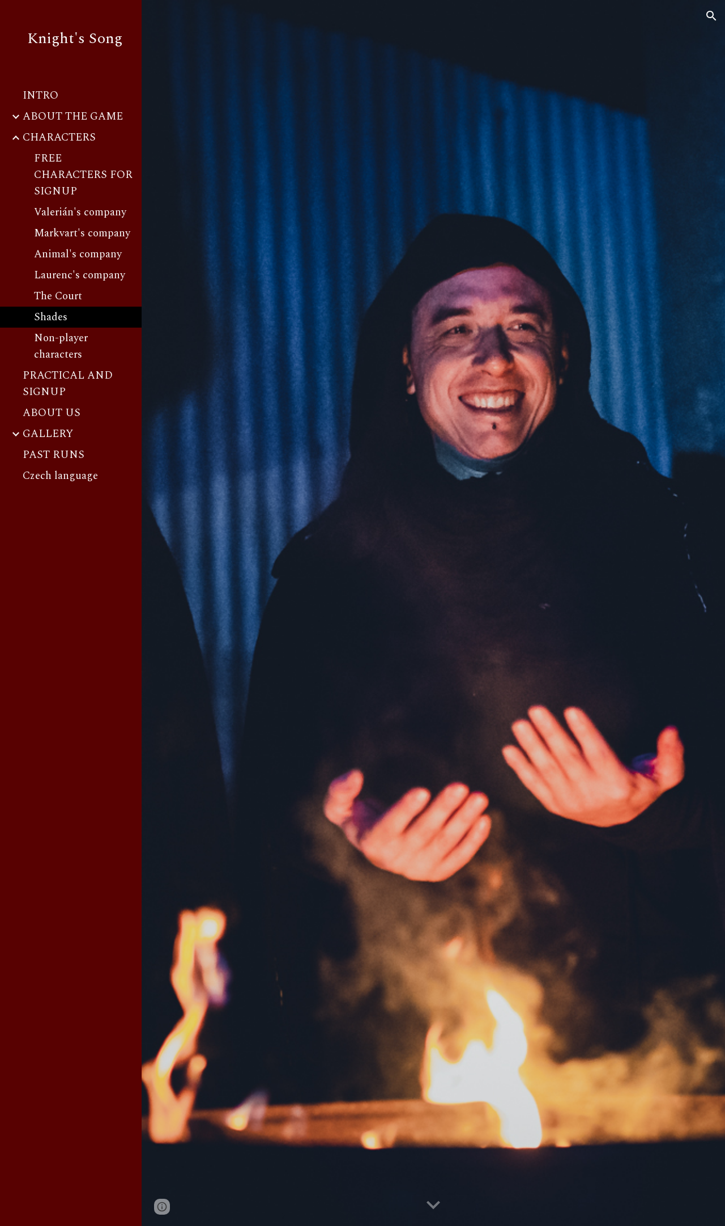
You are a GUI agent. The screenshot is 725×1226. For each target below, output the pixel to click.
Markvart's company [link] (82, 233)
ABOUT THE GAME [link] (73, 116)
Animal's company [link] (78, 254)
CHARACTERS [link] (59, 137)
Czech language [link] (60, 476)
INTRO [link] (40, 95)
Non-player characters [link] (61, 346)
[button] (711, 15)
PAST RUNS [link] (53, 455)
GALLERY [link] (48, 434)
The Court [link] (58, 296)
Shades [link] (50, 317)
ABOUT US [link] (51, 413)
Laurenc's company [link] (79, 275)
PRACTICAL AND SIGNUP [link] (68, 383)
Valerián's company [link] (80, 212)
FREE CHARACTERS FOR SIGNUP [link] (83, 175)
